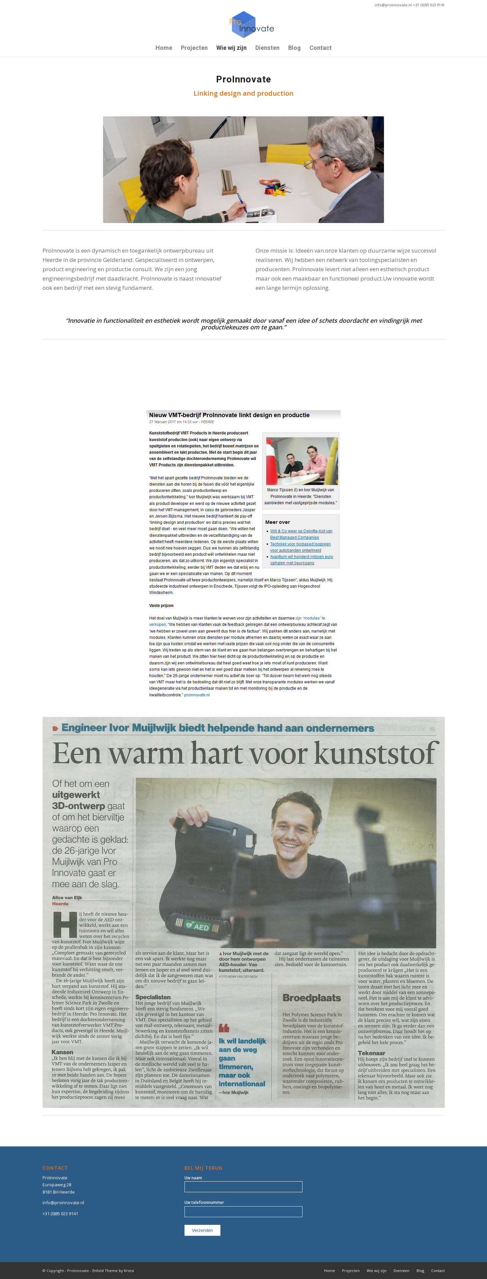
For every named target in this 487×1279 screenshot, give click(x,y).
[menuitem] (164, 48)
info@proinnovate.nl (63, 1203)
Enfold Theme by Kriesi (113, 1270)
